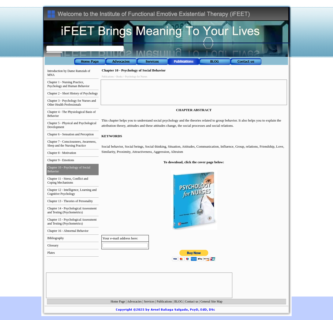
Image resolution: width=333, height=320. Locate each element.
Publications (164, 301)
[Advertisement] (196, 92)
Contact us (191, 301)
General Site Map (211, 301)
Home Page (118, 301)
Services (149, 301)
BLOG (178, 301)
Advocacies (134, 301)
